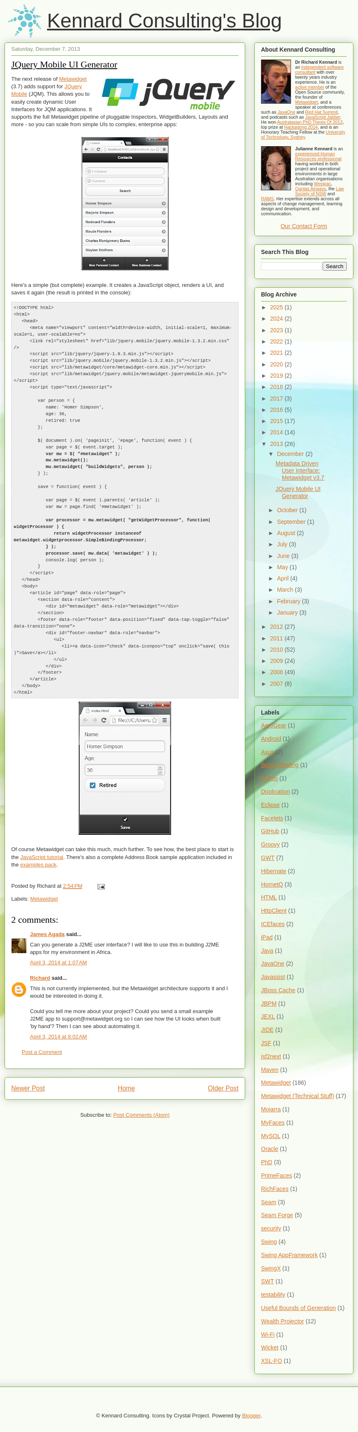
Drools (269, 778)
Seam (268, 1202)
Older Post (223, 1063)
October (288, 510)
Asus (267, 752)
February (289, 601)
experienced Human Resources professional (318, 156)
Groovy (270, 844)
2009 (277, 660)
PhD (266, 1162)
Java (267, 950)
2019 (277, 375)
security (271, 1228)
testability (273, 1294)
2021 (277, 352)
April (283, 578)
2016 (277, 409)
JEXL (268, 1016)
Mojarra (271, 1109)
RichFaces (274, 1188)
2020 (277, 364)
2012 (277, 626)
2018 (277, 387)
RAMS (267, 198)
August (286, 533)
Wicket (269, 1347)
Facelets (272, 818)
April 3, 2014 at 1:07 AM (58, 938)
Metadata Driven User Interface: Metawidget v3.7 (300, 470)
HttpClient (273, 910)
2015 (277, 421)
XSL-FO (271, 1360)
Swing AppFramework (289, 1255)
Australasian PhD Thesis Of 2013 (310, 122)
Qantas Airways (310, 188)
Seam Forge (277, 1215)
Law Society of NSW (319, 191)
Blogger (251, 1415)
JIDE (267, 1029)
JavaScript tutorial (41, 832)
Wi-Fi (268, 1334)
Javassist (273, 977)
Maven (269, 1069)
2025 (277, 307)
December (291, 454)
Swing (269, 1241)
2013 (277, 444)
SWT (267, 1281)
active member (309, 87)
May (283, 567)
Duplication (275, 791)
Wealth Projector (282, 1321)
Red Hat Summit (321, 112)
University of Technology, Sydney (303, 134)
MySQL (271, 1136)
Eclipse (270, 805)
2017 (277, 398)
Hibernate (273, 871)
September (292, 521)
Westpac (322, 183)
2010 (277, 649)
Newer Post (28, 1063)
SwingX (271, 1268)
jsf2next (271, 1056)
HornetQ (272, 884)
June (284, 556)
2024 (277, 318)
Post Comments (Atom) (141, 1090)
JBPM (268, 1003)
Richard (40, 953)
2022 (277, 341)
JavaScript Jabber (323, 117)
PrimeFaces (276, 1175)
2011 (277, 638)
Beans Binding (279, 765)
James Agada (47, 910)
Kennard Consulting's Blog (164, 21)
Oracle (269, 1149)
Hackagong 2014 (301, 127)
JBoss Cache (278, 990)
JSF (266, 1043)
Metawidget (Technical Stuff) (297, 1096)
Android (271, 738)
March (286, 589)
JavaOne (287, 112)
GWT (268, 857)
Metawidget (73, 79)
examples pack (38, 840)
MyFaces (273, 1122)
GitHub (270, 831)
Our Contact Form (304, 226)
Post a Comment (42, 1027)
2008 (277, 672)
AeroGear (273, 725)
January (288, 612)
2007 (277, 683)
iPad (267, 937)
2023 (277, 330)
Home (126, 1063)
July (283, 544)
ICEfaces (273, 924)
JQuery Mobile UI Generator (64, 64)
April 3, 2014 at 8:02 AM (58, 1012)
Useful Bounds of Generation (298, 1308)
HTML (269, 897)
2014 (277, 432)
